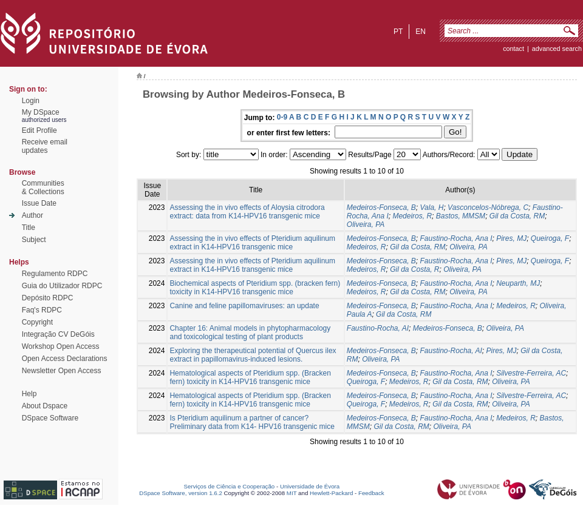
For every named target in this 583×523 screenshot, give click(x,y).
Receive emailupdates (44, 146)
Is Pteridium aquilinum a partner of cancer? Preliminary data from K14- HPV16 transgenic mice (251, 422)
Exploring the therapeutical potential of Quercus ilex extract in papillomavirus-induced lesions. (252, 354)
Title (28, 227)
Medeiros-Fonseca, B (381, 207)
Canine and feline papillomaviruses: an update (244, 306)
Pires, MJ (511, 238)
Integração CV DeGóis (58, 334)
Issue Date (39, 203)
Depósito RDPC (47, 298)
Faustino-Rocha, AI (378, 328)
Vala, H (432, 207)
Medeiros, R (412, 216)
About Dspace (44, 406)
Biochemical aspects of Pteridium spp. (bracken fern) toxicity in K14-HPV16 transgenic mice (254, 287)
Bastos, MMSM (460, 216)
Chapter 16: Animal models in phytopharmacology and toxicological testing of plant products (249, 332)
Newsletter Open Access (61, 370)
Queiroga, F (550, 238)
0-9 (282, 117)
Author (32, 215)
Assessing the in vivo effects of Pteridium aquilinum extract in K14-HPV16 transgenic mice (252, 242)
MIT (292, 493)
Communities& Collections (43, 187)
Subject (34, 239)
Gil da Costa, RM (517, 216)
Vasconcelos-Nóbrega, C (488, 207)
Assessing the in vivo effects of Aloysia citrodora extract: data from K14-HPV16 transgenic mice (246, 211)
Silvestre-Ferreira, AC (531, 373)
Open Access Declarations (64, 358)
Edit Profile (39, 130)
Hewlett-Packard (331, 493)
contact (513, 48)
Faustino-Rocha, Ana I (456, 238)
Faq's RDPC (42, 310)
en (420, 31)
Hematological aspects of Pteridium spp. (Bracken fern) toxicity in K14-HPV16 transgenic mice (249, 377)
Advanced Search (557, 48)
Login (30, 100)
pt (398, 31)
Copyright (37, 322)
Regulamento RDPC (55, 273)
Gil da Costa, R (414, 269)
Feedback (371, 493)
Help (29, 394)
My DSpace (41, 112)
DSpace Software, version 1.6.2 (180, 493)
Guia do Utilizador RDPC (62, 286)
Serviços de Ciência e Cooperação (229, 486)
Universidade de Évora (309, 486)
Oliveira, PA (365, 224)
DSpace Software (50, 418)
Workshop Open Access (61, 346)
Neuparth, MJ (518, 283)
